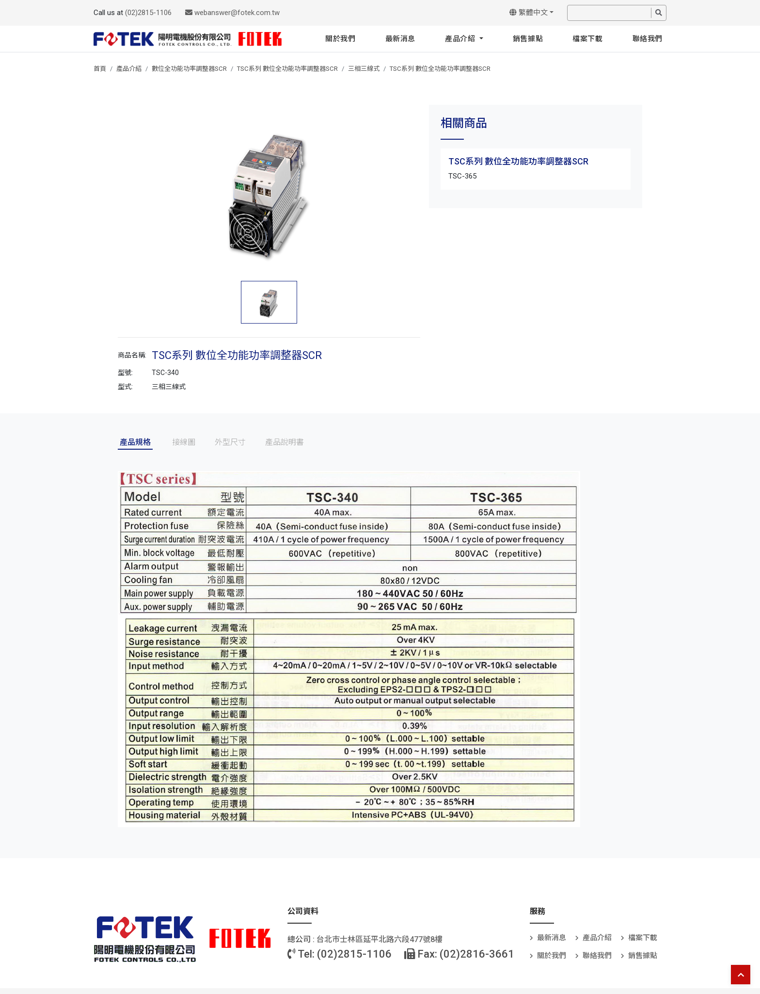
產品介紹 (461, 38)
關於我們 (340, 38)
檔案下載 (587, 38)
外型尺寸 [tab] (230, 442)
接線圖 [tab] (183, 442)
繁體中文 (528, 12)
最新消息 (400, 38)
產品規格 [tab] (135, 442)
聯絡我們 (648, 38)
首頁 (100, 68)
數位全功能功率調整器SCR (189, 68)
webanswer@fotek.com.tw (232, 12)
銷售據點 (528, 38)
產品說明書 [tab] (284, 442)
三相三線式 (364, 68)
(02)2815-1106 (148, 12)
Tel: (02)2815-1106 (339, 954)
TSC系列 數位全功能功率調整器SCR (287, 68)
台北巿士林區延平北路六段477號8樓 (380, 939)
